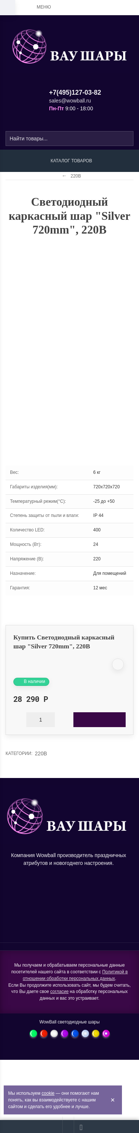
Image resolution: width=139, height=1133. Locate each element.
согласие (59, 991)
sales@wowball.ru (70, 101)
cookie (48, 1093)
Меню (44, 7)
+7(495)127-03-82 (75, 92)
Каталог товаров (71, 160)
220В (41, 753)
